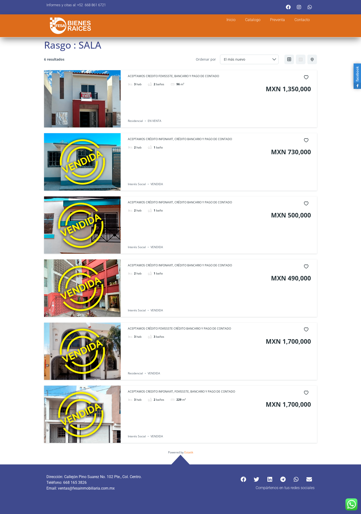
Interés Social (137, 184)
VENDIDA (157, 184)
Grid (289, 59)
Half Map (313, 59)
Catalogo (252, 19)
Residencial (135, 121)
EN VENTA (154, 121)
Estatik (188, 452)
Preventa (277, 19)
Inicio (231, 19)
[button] (243, 479)
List (301, 59)
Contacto (302, 19)
